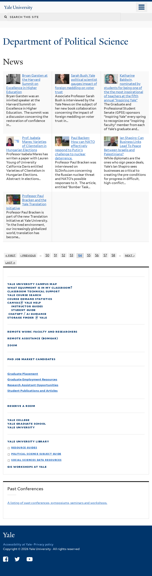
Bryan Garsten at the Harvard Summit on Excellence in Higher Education (27, 84)
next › (129, 255)
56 (97, 255)
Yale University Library (28, 441)
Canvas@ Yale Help (24, 302)
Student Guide (23, 310)
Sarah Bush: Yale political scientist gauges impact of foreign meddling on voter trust (76, 84)
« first (10, 255)
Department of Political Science (67, 41)
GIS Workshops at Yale (27, 466)
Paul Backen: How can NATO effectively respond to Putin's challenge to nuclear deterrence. (75, 148)
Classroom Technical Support (33, 291)
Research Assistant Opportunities (32, 385)
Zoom (12, 345)
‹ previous (28, 255)
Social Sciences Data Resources (36, 459)
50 (47, 255)
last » (10, 262)
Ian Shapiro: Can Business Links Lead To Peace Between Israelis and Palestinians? (124, 146)
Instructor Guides (27, 306)
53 (71, 255)
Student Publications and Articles (32, 390)
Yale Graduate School (26, 423)
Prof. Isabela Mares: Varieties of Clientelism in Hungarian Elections (26, 144)
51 (55, 255)
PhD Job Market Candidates (31, 359)
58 (113, 255)
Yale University (21, 427)
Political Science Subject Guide (36, 453)
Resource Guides (24, 447)
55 (89, 255)
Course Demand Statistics (29, 299)
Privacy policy (43, 544)
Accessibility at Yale (17, 544)
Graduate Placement (22, 373)
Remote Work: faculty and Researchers (42, 331)
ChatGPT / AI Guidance (27, 314)
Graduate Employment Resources (32, 379)
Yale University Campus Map (32, 284)
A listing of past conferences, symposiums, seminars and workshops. (57, 503)
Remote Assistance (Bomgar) (32, 338)
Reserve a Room (21, 406)
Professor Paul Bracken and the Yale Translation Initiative (26, 202)
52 (63, 255)
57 (105, 255)
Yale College (18, 420)
